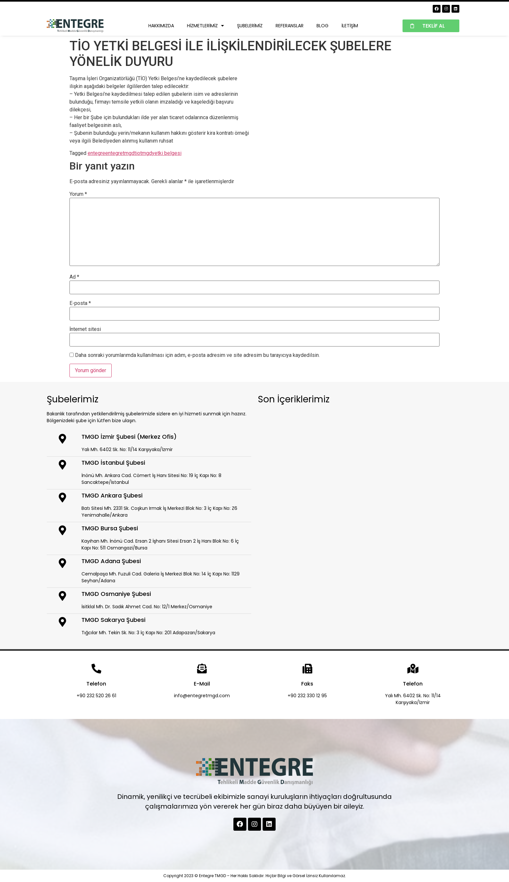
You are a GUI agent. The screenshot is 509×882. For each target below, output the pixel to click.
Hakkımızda (161, 25)
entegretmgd (119, 153)
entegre (96, 153)
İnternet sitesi (85, 329)
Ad (74, 277)
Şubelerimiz (250, 25)
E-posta (80, 303)
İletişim (349, 25)
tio (137, 153)
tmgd (146, 153)
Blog (323, 25)
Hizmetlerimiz (205, 25)
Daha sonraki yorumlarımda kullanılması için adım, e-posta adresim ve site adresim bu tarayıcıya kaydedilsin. (197, 355)
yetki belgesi (166, 153)
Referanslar (290, 25)
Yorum (78, 194)
